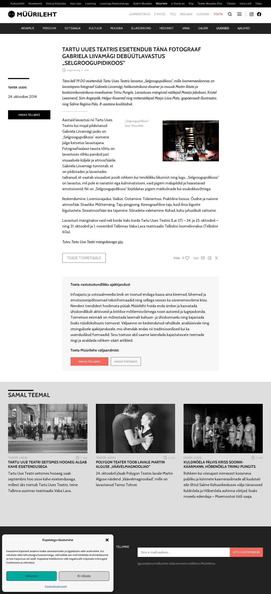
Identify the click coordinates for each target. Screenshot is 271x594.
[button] (107, 540)
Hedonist (167, 28)
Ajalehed (244, 28)
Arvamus (27, 28)
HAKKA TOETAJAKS (125, 361)
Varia (186, 28)
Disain (188, 457)
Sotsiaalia (72, 28)
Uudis (22, 87)
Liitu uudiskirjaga (246, 552)
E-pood (160, 14)
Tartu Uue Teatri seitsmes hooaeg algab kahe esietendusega (47, 464)
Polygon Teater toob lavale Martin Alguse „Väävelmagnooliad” (130, 464)
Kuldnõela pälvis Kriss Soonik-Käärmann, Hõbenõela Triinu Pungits (220, 464)
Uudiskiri (202, 14)
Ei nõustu (84, 576)
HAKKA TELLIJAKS (29, 114)
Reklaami (186, 14)
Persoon (49, 28)
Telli (173, 14)
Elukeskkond (141, 28)
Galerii (203, 28)
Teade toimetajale (84, 258)
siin (120, 242)
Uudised (222, 28)
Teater (12, 87)
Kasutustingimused (56, 586)
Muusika (116, 28)
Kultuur (95, 28)
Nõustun (31, 576)
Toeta (218, 14)
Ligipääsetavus (139, 14)
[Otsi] (230, 14)
